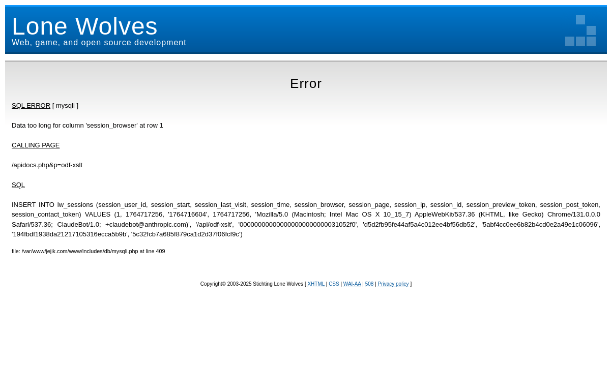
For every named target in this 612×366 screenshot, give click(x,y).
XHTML (316, 284)
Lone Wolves (85, 26)
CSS (334, 284)
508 (369, 284)
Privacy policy (393, 284)
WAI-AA (352, 284)
